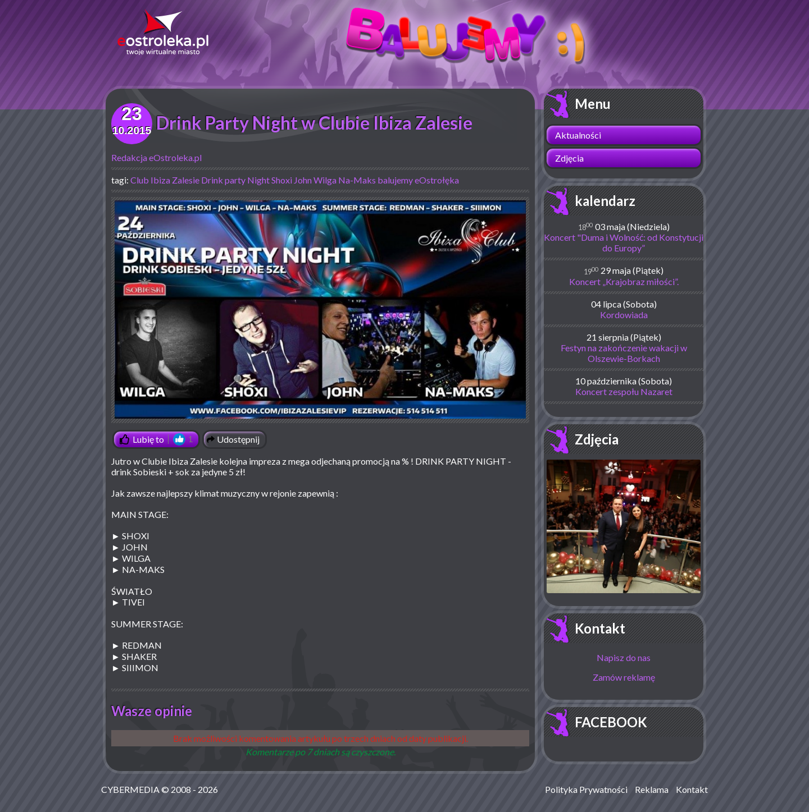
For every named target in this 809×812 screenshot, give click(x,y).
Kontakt (600, 628)
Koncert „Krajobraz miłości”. (624, 281)
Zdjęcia (569, 158)
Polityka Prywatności (586, 789)
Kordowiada (624, 314)
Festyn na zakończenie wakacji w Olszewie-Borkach (624, 353)
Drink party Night (235, 180)
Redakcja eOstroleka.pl (156, 157)
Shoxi (281, 180)
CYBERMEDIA (130, 789)
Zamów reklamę (624, 677)
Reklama (652, 789)
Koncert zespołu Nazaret (623, 391)
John (303, 180)
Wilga (325, 180)
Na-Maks (357, 180)
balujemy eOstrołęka (418, 180)
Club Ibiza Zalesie (164, 180)
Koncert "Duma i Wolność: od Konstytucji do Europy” (623, 242)
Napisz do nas (624, 657)
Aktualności (578, 135)
